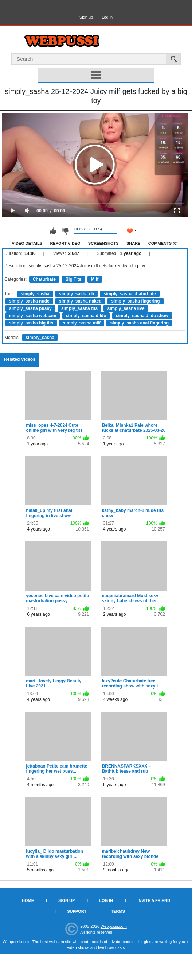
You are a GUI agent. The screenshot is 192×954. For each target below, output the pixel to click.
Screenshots (103, 243)
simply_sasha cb (76, 293)
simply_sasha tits (79, 308)
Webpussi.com (114, 926)
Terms (118, 911)
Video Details (27, 243)
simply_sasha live (125, 308)
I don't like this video (65, 230)
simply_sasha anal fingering (139, 323)
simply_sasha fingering (135, 301)
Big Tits (73, 279)
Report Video (65, 243)
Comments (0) (163, 243)
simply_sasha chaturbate (129, 293)
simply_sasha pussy (30, 308)
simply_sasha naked (80, 301)
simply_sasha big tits (31, 323)
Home (28, 900)
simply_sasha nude (29, 301)
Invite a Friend (153, 900)
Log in (107, 17)
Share (133, 243)
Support (76, 911)
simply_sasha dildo (86, 315)
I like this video (53, 230)
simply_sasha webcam (32, 315)
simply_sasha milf (82, 323)
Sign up (86, 17)
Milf (95, 279)
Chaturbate (44, 279)
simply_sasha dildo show (142, 315)
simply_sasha (35, 293)
